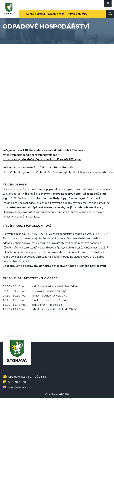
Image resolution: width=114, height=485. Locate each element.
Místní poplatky (77, 14)
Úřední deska (56, 14)
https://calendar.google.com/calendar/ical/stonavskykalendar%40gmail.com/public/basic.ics (58, 172)
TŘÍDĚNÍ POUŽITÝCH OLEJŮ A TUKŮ (27, 226)
